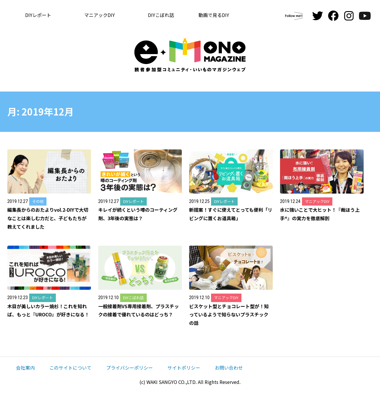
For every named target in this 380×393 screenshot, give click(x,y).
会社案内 (25, 367)
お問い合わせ (229, 367)
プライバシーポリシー (129, 367)
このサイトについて (70, 367)
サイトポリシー (183, 367)
